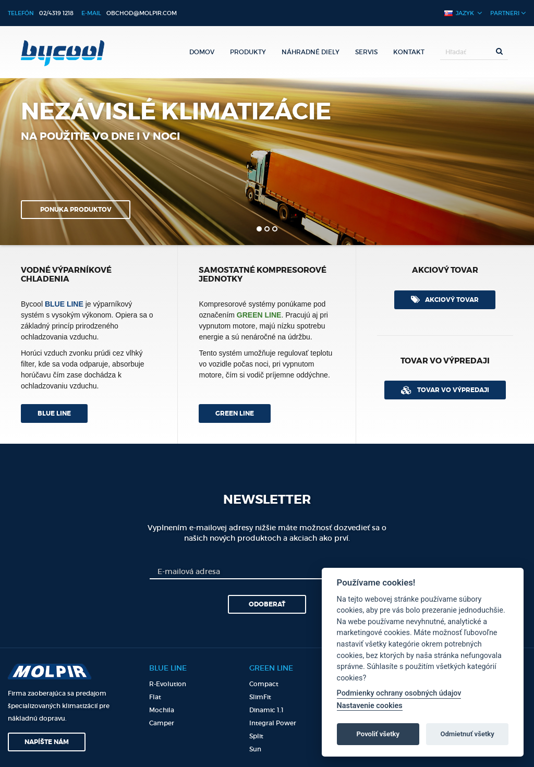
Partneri (508, 13)
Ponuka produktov (76, 209)
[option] (267, 161)
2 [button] (267, 229)
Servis (366, 52)
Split (256, 736)
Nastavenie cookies (370, 705)
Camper (161, 723)
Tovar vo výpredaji (445, 390)
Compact (263, 684)
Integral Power (272, 723)
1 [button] (259, 229)
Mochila (161, 710)
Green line (234, 413)
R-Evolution (167, 684)
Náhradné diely (310, 52)
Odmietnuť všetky (467, 734)
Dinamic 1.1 (266, 710)
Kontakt (408, 52)
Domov (201, 52)
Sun (255, 749)
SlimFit (260, 697)
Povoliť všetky (378, 734)
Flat (155, 697)
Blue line (54, 413)
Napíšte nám (47, 742)
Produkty (248, 52)
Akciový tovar (445, 299)
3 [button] (274, 229)
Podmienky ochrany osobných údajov (399, 693)
